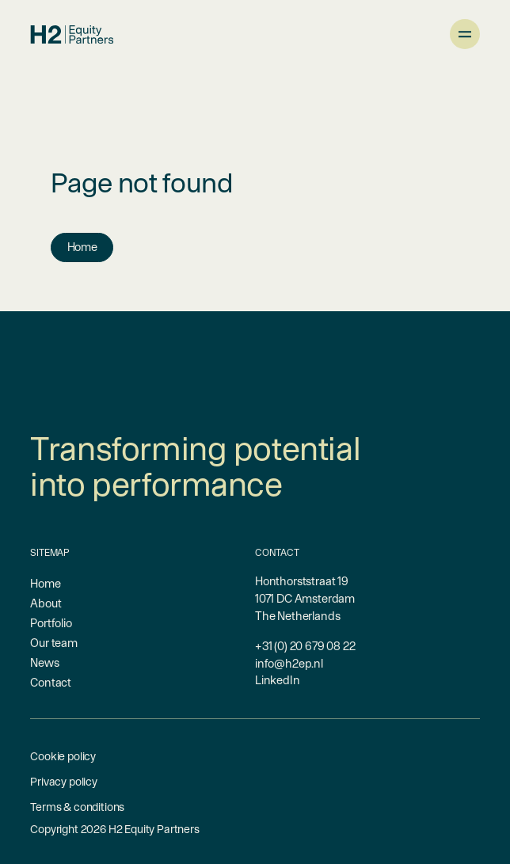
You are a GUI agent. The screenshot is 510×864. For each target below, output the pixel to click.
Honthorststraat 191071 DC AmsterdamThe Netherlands (305, 598)
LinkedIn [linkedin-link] (277, 680)
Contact (50, 682)
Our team (54, 642)
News (44, 662)
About (45, 603)
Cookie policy (63, 756)
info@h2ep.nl (289, 663)
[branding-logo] (72, 34)
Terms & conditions (77, 807)
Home (82, 246)
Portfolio (51, 623)
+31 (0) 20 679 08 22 (305, 646)
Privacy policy (63, 781)
